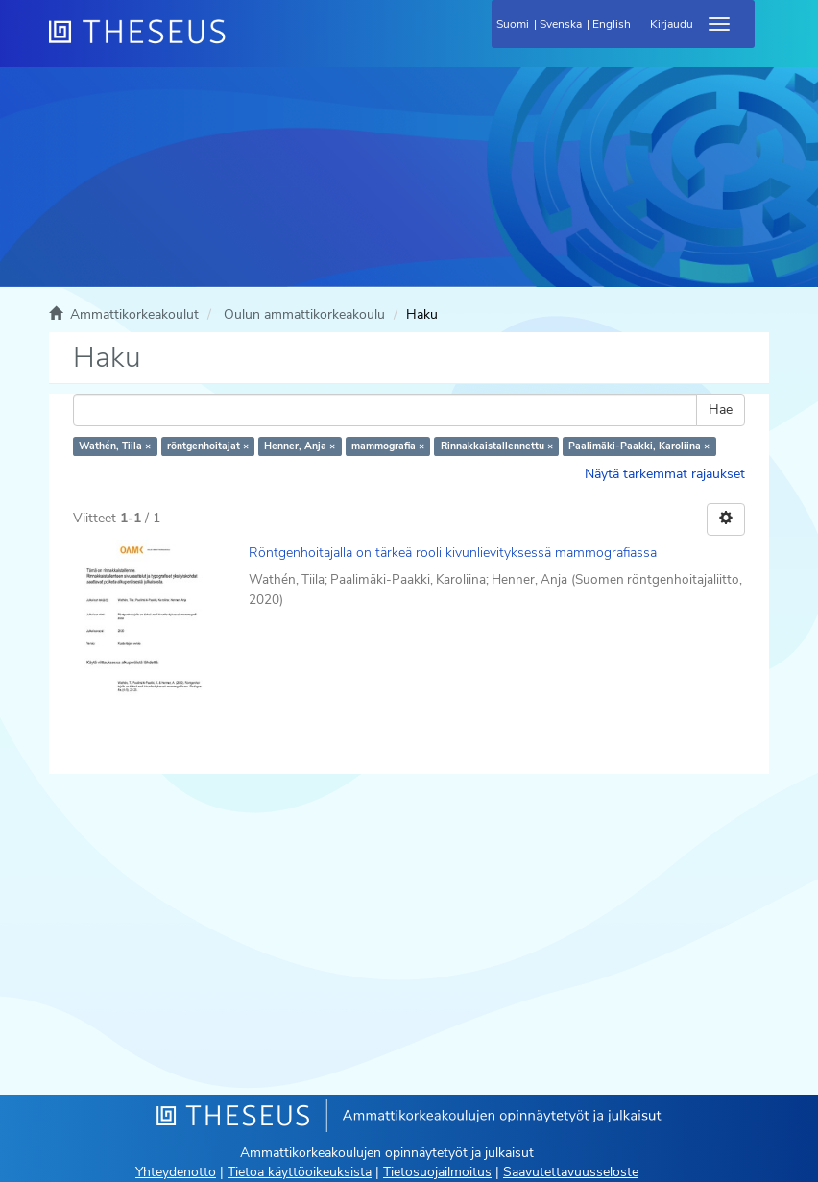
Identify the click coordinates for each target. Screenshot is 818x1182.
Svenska (561, 24)
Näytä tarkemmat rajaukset (665, 474)
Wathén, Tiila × (115, 446)
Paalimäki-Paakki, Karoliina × (639, 446)
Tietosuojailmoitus (437, 1172)
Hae (721, 409)
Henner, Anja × (299, 446)
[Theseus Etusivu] (241, 43)
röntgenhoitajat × (208, 446)
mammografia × (387, 446)
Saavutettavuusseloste (570, 1172)
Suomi (512, 24)
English (611, 24)
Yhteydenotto (175, 1172)
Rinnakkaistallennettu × (497, 446)
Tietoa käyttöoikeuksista (300, 1172)
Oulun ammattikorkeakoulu (304, 314)
